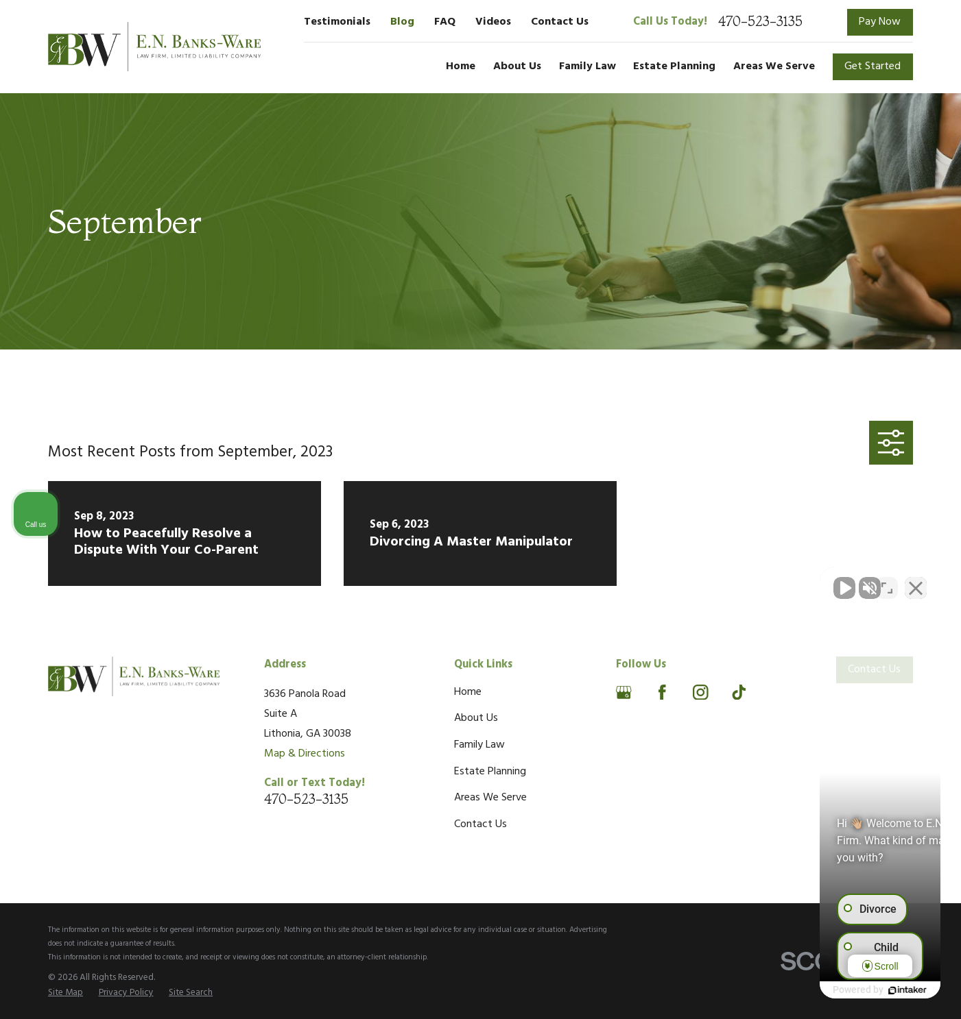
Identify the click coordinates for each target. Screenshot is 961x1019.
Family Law (479, 745)
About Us (476, 718)
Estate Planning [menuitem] (674, 66)
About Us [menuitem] (517, 66)
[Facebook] (662, 692)
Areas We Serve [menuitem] (774, 66)
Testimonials (337, 22)
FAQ (444, 22)
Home (468, 692)
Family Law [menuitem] (587, 66)
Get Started (872, 66)
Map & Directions (304, 754)
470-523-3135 (760, 22)
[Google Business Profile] (624, 692)
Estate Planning (490, 772)
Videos (493, 22)
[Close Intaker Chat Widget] (916, 581)
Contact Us (560, 22)
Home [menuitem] (460, 66)
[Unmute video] (718, 581)
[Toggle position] (887, 581)
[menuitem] (65, 993)
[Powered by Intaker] (844, 990)
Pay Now (880, 22)
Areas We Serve (490, 798)
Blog (402, 22)
